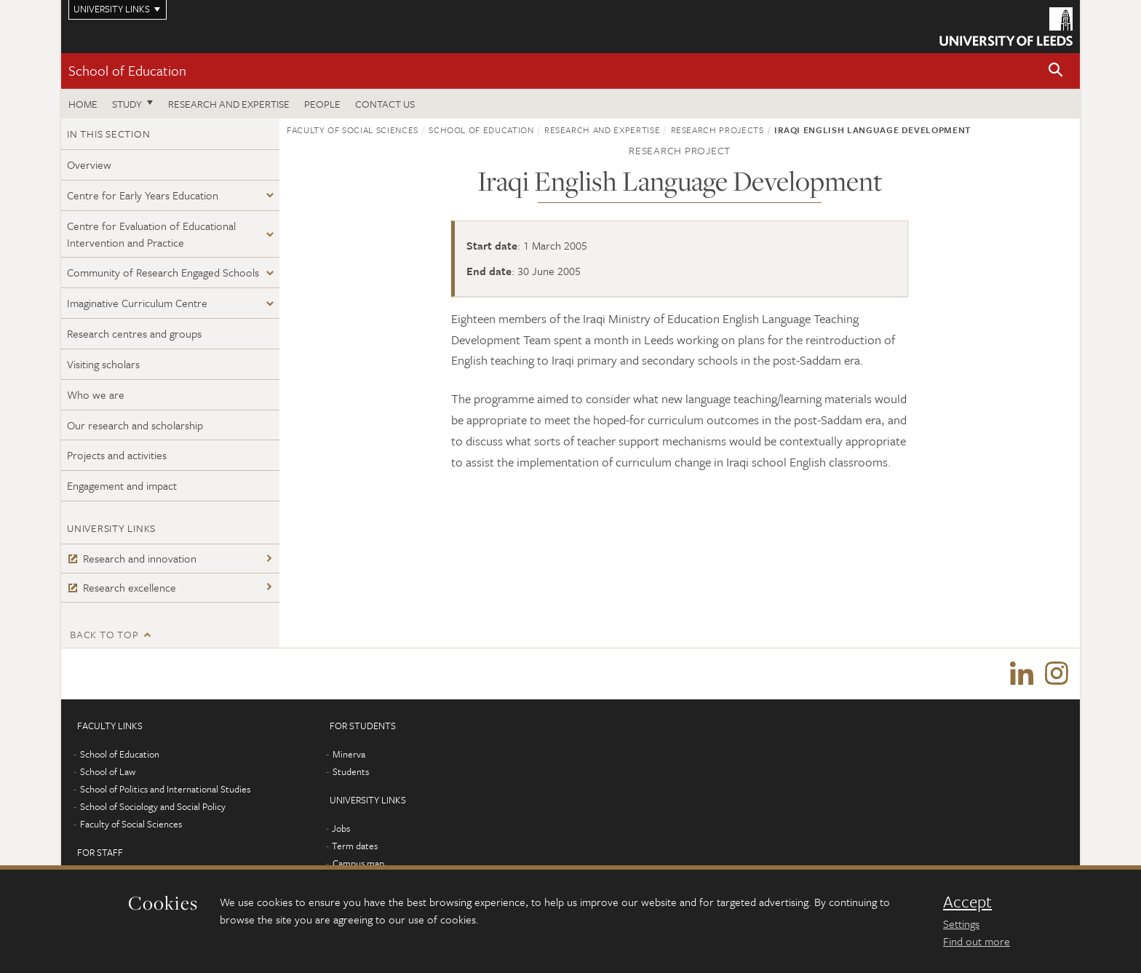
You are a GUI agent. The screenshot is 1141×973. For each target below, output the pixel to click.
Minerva (349, 754)
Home (83, 103)
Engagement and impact (122, 485)
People (322, 103)
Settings (961, 924)
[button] (1056, 71)
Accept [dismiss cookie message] (967, 901)
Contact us (385, 103)
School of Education (127, 70)
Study (127, 103)
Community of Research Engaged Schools (163, 272)
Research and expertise (229, 103)
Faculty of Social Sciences (352, 129)
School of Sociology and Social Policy (153, 806)
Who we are (95, 394)
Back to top (104, 634)
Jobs (341, 828)
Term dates (355, 845)
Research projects (717, 129)
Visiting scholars (103, 364)
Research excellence (121, 587)
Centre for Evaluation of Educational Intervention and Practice (151, 234)
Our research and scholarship (135, 425)
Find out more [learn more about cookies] (976, 941)
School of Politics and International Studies (165, 789)
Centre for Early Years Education (142, 195)
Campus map (358, 863)
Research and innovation (131, 558)
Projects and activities (117, 455)
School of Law (107, 771)
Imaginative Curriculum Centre (137, 303)
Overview (89, 164)
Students (351, 771)
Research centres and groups (134, 333)
